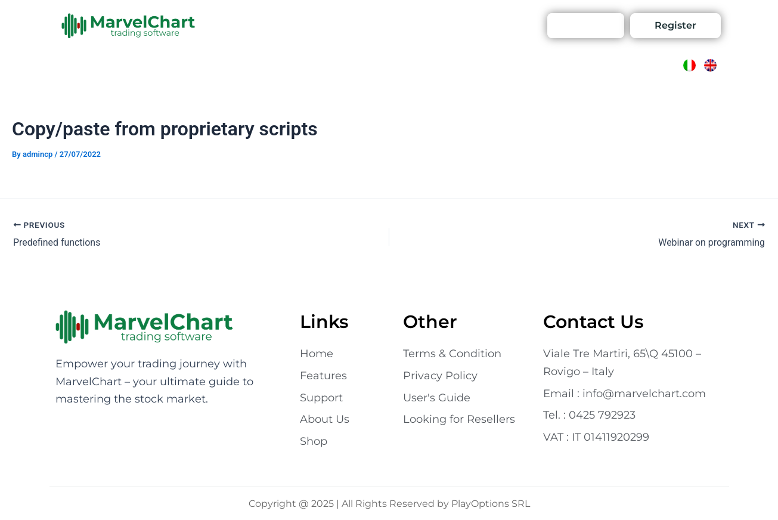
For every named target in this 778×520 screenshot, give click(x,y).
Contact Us (359, 25)
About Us (299, 25)
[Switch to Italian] (689, 65)
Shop (410, 25)
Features (243, 25)
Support (455, 25)
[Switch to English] (710, 65)
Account (506, 25)
